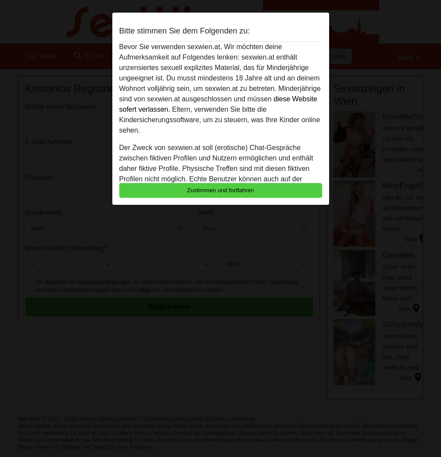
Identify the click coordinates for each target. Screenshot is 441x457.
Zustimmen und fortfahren (220, 190)
